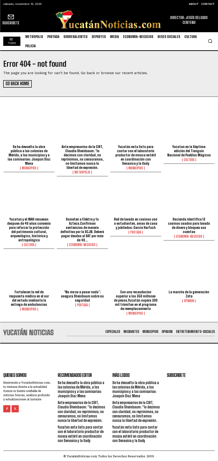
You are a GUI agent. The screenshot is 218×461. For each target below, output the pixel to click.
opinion (189, 300)
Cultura (189, 159)
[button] (210, 41)
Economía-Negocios (82, 244)
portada (135, 231)
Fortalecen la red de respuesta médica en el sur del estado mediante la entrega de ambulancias (29, 297)
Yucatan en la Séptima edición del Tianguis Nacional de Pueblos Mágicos (189, 150)
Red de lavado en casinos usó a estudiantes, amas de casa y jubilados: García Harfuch (135, 222)
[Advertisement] (109, 353)
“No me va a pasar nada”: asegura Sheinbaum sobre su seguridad (82, 295)
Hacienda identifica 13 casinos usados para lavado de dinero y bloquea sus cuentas (189, 224)
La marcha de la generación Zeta (189, 293)
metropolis (82, 171)
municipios (29, 167)
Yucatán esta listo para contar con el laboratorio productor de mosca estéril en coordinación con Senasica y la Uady (135, 154)
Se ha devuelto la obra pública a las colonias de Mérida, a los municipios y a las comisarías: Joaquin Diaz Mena (29, 154)
